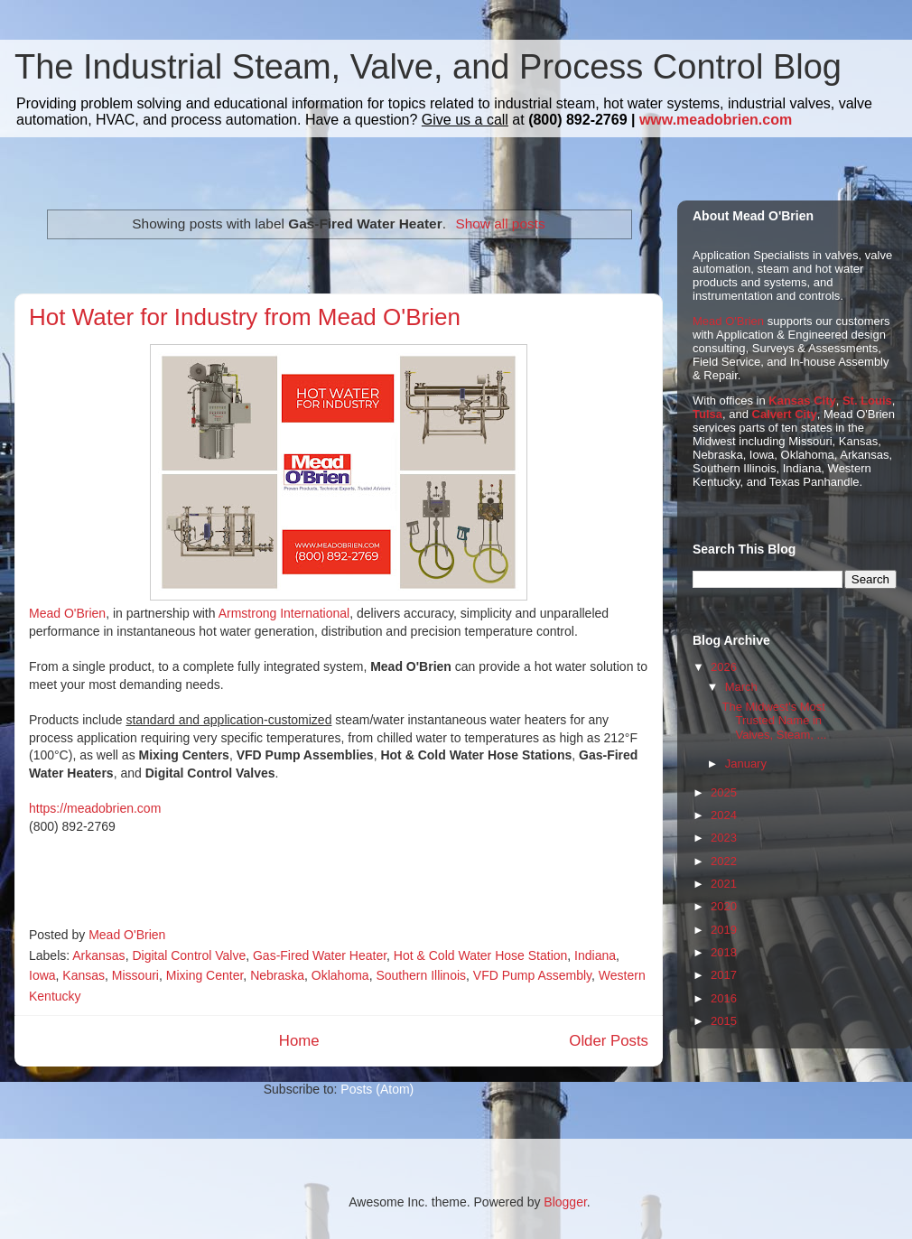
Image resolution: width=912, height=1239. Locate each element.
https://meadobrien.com (95, 808)
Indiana (595, 955)
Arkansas (98, 955)
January (746, 763)
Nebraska (277, 975)
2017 (724, 975)
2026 (724, 667)
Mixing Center (205, 975)
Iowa (42, 975)
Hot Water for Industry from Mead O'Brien (245, 317)
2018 (724, 952)
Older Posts (608, 1040)
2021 (724, 883)
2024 (724, 815)
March (741, 687)
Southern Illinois (421, 975)
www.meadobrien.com (715, 119)
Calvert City (784, 414)
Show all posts (499, 223)
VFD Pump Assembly (532, 975)
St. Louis (867, 400)
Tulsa (707, 414)
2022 (724, 861)
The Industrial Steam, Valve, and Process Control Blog (428, 67)
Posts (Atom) (377, 1089)
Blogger (565, 1202)
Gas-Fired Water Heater (319, 955)
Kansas (83, 975)
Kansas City (801, 400)
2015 (724, 1021)
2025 (724, 792)
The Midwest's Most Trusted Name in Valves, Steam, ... (773, 720)
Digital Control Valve (189, 955)
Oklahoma (340, 975)
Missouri (135, 975)
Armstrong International (284, 613)
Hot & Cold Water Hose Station (480, 955)
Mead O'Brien (67, 613)
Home (299, 1040)
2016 (724, 998)
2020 (724, 906)
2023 (724, 837)
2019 (724, 929)
